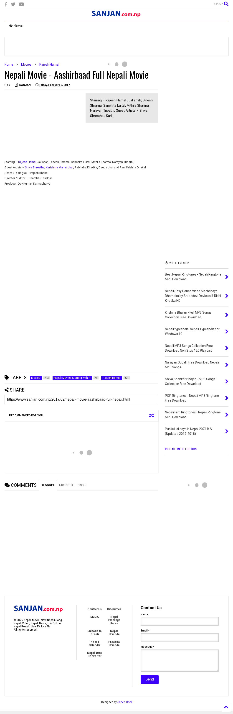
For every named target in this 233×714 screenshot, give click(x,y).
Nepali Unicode (114, 632)
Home (16, 26)
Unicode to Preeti (94, 632)
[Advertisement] (43, 125)
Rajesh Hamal (49, 64)
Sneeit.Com (124, 705)
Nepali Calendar (94, 643)
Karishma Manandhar (59, 167)
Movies (26, 64)
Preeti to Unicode (114, 643)
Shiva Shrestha (34, 167)
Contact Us (94, 609)
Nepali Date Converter (94, 654)
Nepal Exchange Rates (114, 620)
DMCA (94, 617)
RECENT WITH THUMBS (181, 448)
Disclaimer (114, 609)
